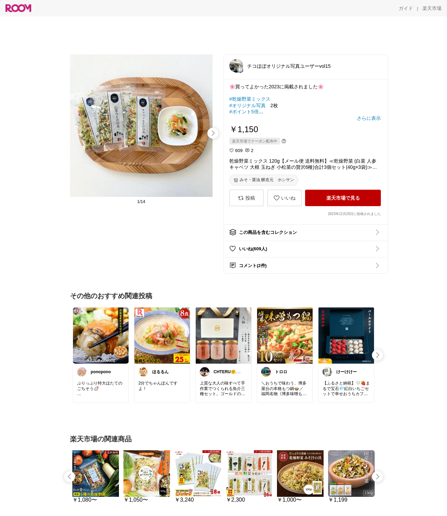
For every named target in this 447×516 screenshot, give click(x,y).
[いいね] (284, 198)
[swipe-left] (69, 476)
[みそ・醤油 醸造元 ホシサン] (263, 180)
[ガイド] (406, 8)
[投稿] (246, 198)
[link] (101, 335)
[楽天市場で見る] (343, 198)
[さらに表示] (369, 118)
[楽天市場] (432, 8)
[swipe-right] (212, 133)
